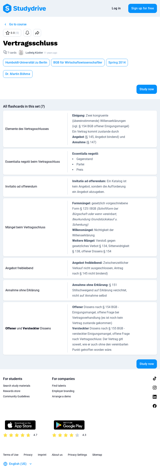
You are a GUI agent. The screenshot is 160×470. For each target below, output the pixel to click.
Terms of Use (10, 443)
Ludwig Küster (34, 52)
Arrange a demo (61, 384)
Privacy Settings (77, 443)
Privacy (28, 443)
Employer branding (63, 379)
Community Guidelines (16, 384)
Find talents (59, 374)
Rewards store (11, 379)
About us (57, 443)
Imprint (42, 443)
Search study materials (16, 374)
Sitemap (97, 443)
